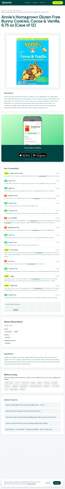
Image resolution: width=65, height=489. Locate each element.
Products (3, 10)
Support (42, 2)
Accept (57, 483)
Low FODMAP (12, 218)
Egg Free (11, 188)
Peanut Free (13, 242)
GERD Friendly (13, 196)
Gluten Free (13, 203)
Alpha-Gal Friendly (16, 173)
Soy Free (11, 261)
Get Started (57, 2)
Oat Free (11, 235)
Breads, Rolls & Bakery (15, 10)
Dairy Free (12, 181)
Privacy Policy (31, 484)
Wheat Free (12, 295)
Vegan (12, 276)
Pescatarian (14, 250)
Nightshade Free (13, 227)
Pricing (35, 2)
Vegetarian (13, 285)
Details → (58, 173)
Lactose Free (13, 211)
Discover (27, 2)
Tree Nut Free (13, 269)
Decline (48, 483)
